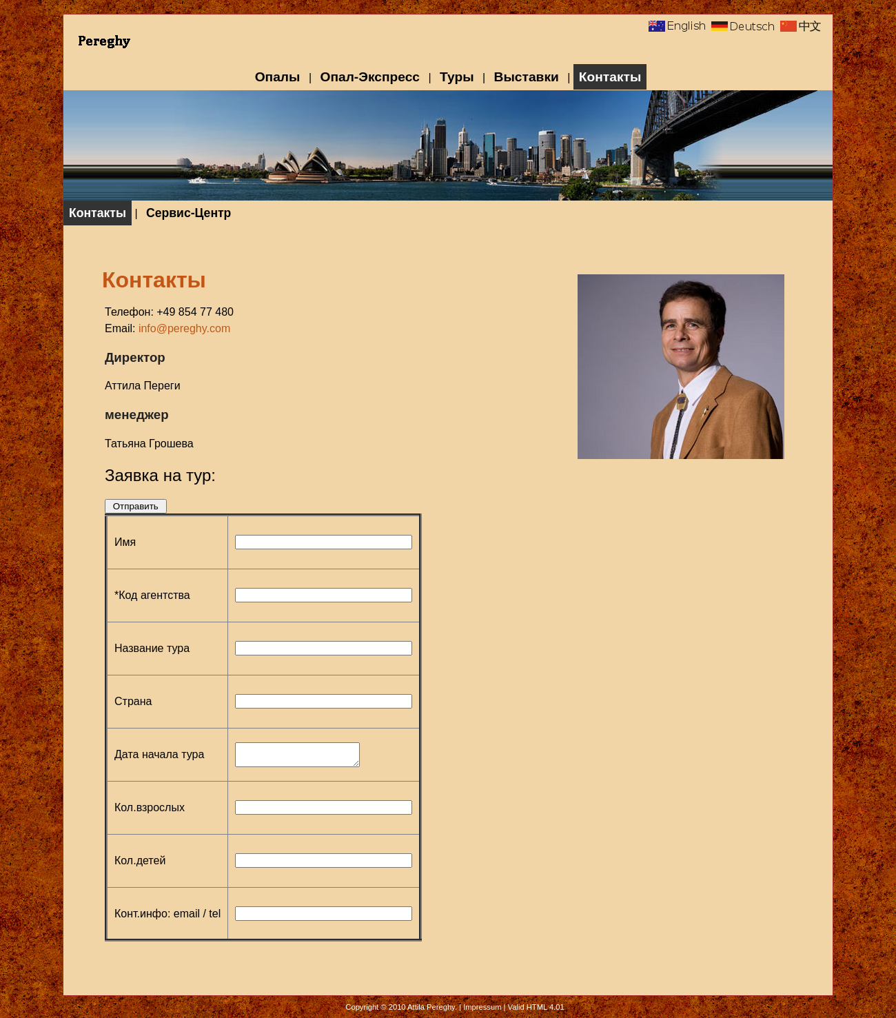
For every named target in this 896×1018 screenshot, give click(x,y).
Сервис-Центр (188, 213)
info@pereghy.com (184, 328)
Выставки (526, 77)
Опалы (278, 77)
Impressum (482, 1007)
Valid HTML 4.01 (536, 1007)
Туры (457, 77)
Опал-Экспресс (370, 77)
